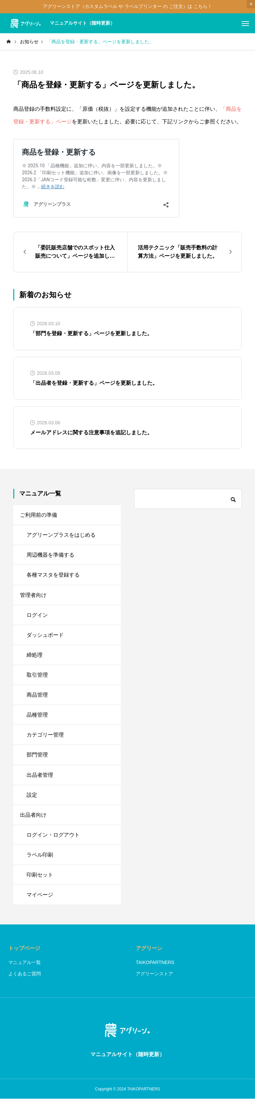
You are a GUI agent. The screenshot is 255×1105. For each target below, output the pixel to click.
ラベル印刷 (40, 860)
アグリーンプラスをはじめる (61, 535)
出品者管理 (40, 778)
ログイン (37, 616)
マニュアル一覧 (24, 968)
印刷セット (40, 880)
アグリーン (149, 954)
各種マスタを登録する (53, 576)
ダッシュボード (45, 636)
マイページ (40, 900)
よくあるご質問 (24, 979)
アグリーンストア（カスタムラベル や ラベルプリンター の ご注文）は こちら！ (127, 6)
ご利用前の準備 (38, 515)
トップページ (24, 954)
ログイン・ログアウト (53, 839)
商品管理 (37, 697)
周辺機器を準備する (50, 555)
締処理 (34, 657)
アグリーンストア (154, 979)
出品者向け (33, 819)
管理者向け (33, 596)
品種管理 (37, 718)
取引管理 (37, 677)
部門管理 (37, 758)
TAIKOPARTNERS (155, 968)
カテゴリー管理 (45, 738)
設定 (32, 799)
